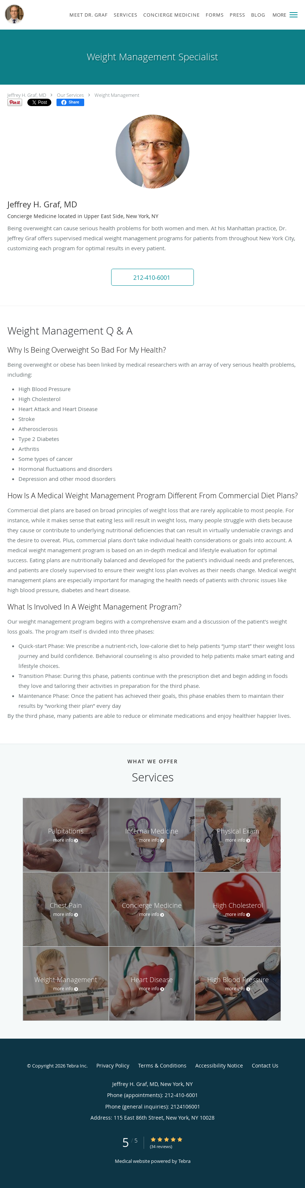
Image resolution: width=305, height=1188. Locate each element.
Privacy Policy (112, 1065)
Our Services (70, 95)
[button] (293, 14)
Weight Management (117, 95)
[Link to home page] (12, 14)
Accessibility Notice (219, 1065)
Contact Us (265, 1065)
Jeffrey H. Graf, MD (26, 95)
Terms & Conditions (162, 1065)
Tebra (184, 1161)
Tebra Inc (76, 1065)
